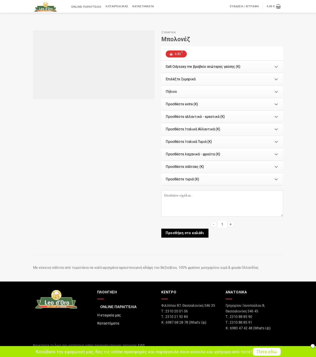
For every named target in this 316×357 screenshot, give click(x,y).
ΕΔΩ (141, 345)
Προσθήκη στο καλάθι (185, 233)
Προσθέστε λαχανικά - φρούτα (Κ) (222, 154)
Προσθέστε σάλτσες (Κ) (222, 167)
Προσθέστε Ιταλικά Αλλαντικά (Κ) (222, 129)
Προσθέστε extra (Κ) (222, 104)
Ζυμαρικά (168, 32)
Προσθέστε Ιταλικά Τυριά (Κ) (222, 142)
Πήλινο (222, 92)
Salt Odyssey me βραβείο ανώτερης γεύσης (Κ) (222, 67)
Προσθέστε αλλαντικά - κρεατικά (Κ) (222, 117)
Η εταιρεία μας (117, 6)
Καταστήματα (143, 6)
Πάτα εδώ (267, 351)
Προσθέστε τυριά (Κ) (222, 179)
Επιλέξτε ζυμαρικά (222, 79)
